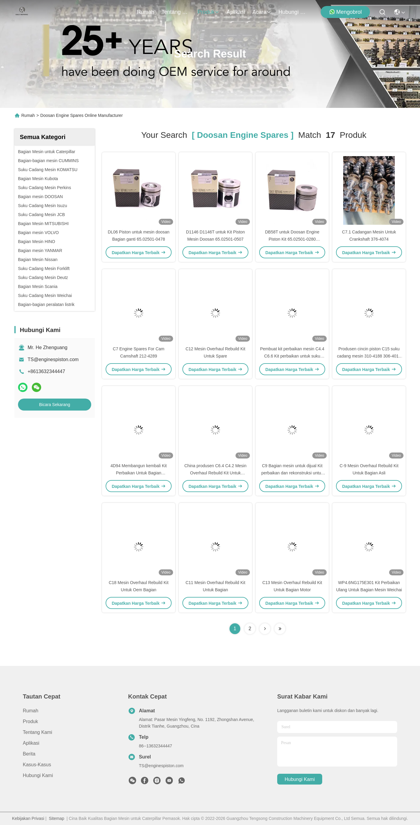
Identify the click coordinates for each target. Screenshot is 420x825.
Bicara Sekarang (54, 404)
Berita (29, 753)
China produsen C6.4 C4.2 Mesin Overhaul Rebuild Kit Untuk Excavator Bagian (215, 472)
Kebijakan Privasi (28, 818)
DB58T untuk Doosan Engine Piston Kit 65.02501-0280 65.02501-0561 (292, 239)
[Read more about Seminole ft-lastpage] (279, 628)
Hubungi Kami (292, 12)
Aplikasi (235, 12)
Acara (261, 12)
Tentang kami (175, 12)
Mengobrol (345, 12)
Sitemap (56, 818)
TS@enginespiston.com (53, 359)
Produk (208, 12)
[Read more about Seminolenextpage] (265, 628)
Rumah (145, 12)
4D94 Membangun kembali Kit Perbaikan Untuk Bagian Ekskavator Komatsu (138, 472)
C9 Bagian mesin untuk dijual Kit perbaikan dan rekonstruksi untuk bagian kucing (292, 472)
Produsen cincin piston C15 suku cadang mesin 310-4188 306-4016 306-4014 (369, 356)
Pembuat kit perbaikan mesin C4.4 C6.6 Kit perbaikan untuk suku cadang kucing (292, 356)
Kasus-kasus (37, 764)
